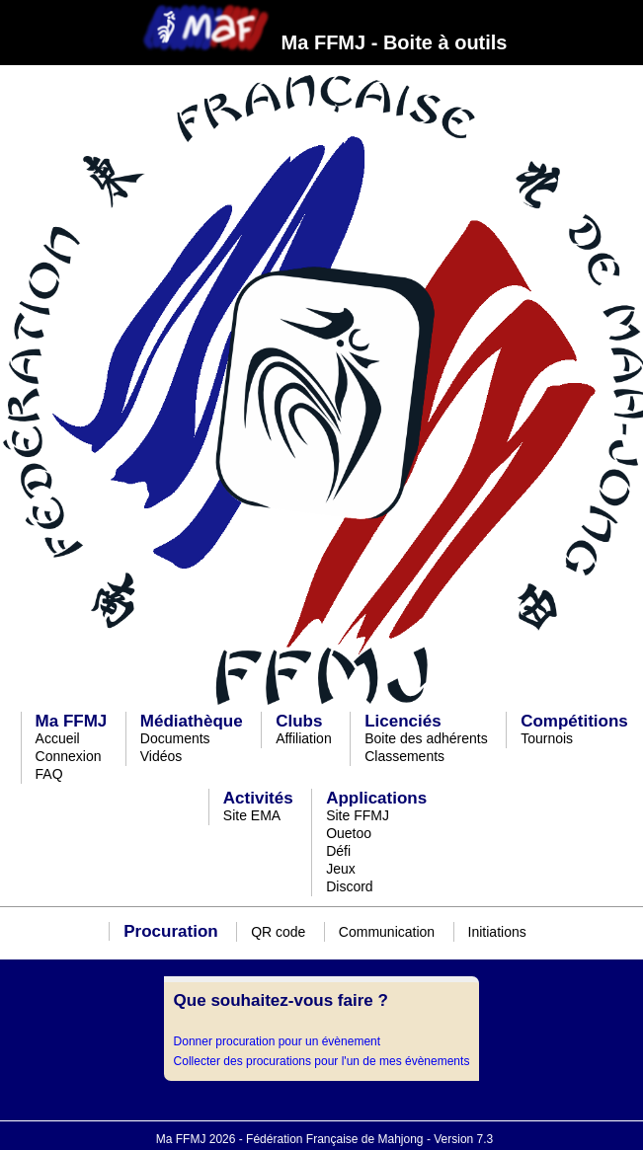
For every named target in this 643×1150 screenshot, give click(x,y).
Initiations (497, 932)
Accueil (58, 738)
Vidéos (161, 756)
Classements (404, 756)
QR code (278, 932)
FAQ (49, 774)
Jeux (341, 869)
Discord (349, 886)
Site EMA (252, 815)
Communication (387, 932)
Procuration (170, 931)
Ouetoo (348, 833)
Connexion (69, 756)
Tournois (547, 738)
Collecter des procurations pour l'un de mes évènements (322, 1061)
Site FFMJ (357, 815)
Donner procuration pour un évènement (277, 1041)
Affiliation (304, 738)
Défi (338, 851)
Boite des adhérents (426, 738)
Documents (175, 738)
